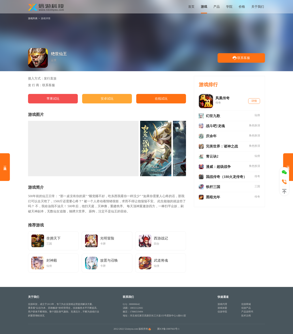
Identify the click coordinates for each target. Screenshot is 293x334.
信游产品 (246, 308)
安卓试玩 (107, 98)
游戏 (204, 6)
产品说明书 (247, 311)
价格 (242, 6)
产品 (216, 6)
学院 (229, 6)
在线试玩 (161, 98)
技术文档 (246, 315)
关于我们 (257, 6)
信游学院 (222, 311)
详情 (254, 100)
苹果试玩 (53, 98)
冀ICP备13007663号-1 (168, 328)
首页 (191, 6)
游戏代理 (222, 304)
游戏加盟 (222, 308)
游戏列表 (33, 18)
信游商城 (246, 304)
